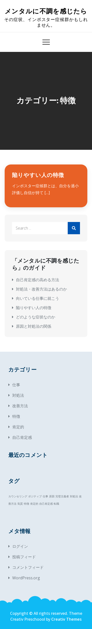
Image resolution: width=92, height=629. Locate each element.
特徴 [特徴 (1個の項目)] (26, 503)
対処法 (18, 395)
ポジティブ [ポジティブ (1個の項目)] (35, 496)
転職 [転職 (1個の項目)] (56, 503)
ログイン (20, 546)
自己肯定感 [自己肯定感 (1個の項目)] (46, 503)
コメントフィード (28, 567)
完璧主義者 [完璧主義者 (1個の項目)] (62, 496)
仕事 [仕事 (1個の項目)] (45, 496)
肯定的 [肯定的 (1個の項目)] (34, 503)
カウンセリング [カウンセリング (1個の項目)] (17, 496)
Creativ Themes (66, 619)
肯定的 (18, 427)
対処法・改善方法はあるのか (41, 289)
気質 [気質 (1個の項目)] (20, 503)
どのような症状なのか (35, 317)
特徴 (16, 416)
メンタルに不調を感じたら (46, 11)
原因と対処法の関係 (33, 326)
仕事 (16, 384)
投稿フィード (24, 556)
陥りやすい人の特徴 (38, 175)
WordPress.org (26, 578)
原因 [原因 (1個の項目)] (51, 496)
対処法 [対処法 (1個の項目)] (74, 496)
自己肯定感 (22, 437)
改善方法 (20, 405)
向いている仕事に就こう (37, 298)
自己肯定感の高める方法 (37, 279)
